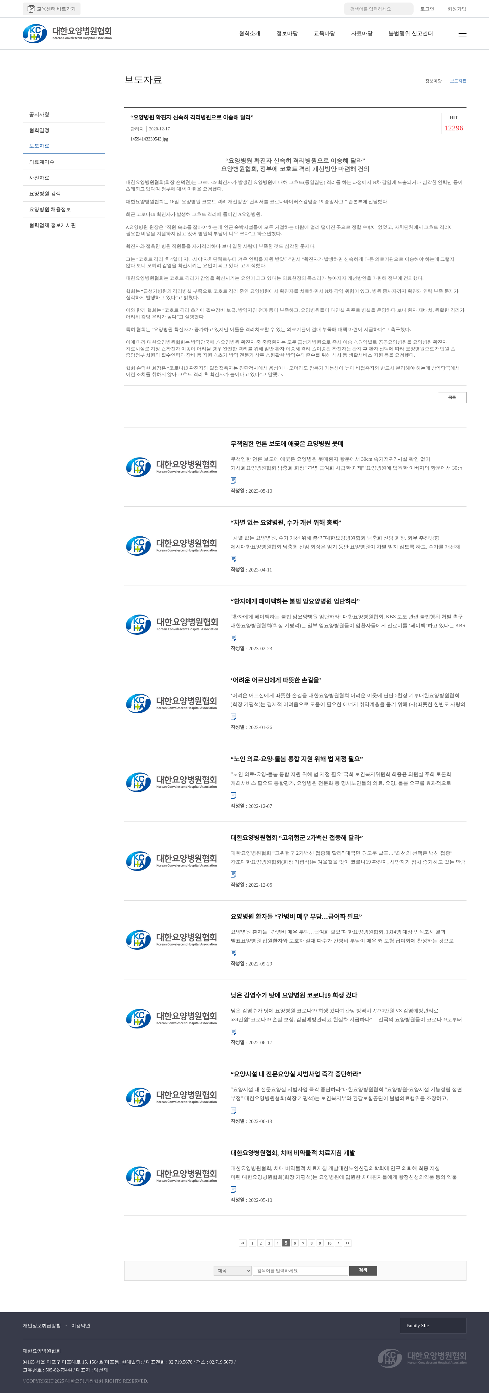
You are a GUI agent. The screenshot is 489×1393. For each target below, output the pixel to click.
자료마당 (362, 33)
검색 (363, 1270)
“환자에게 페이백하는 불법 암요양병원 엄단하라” (295, 601)
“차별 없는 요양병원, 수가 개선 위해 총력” (286, 522)
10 (329, 1243)
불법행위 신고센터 (411, 33)
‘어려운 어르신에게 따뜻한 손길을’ (276, 680)
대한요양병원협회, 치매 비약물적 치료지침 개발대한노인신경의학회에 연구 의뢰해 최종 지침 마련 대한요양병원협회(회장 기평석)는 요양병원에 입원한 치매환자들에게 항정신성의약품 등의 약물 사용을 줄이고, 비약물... (344, 1173)
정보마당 (287, 33)
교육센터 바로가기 (52, 9)
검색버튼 (407, 9)
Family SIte (418, 1325)
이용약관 (80, 1325)
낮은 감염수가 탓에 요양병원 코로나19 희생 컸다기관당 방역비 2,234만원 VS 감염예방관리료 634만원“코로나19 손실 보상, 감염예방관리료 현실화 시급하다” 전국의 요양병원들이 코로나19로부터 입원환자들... (346, 1016)
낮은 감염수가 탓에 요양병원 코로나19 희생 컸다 (294, 995)
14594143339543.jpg (149, 139)
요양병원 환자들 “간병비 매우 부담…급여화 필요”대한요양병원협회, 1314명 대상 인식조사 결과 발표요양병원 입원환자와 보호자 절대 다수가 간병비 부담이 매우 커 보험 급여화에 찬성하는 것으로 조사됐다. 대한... (342, 937)
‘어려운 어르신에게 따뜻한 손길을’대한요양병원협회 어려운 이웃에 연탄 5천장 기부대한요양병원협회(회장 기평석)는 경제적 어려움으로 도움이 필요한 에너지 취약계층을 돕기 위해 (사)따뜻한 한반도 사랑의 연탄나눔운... (348, 701)
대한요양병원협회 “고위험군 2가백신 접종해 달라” (297, 837)
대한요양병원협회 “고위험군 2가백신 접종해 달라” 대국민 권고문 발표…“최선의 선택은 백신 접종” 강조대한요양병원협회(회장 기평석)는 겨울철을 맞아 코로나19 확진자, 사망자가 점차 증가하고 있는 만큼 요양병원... (348, 858)
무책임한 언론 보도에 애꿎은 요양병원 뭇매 (287, 443)
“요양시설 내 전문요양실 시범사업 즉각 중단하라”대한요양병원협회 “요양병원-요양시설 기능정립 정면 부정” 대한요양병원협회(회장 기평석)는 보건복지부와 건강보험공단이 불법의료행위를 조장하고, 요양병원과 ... (346, 1095)
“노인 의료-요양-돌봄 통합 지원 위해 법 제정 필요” (297, 759)
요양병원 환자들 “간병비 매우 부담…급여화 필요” (296, 916)
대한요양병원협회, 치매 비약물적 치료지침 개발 (293, 1153)
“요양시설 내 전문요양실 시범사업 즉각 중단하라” (296, 1074)
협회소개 (250, 33)
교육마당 (324, 33)
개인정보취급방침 (42, 1325)
